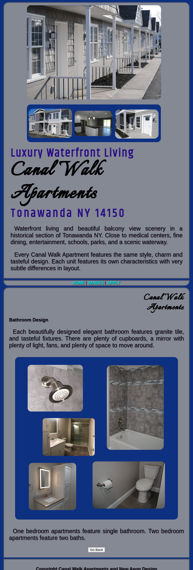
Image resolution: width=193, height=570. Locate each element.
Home (79, 283)
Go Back (96, 550)
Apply (113, 283)
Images (96, 283)
